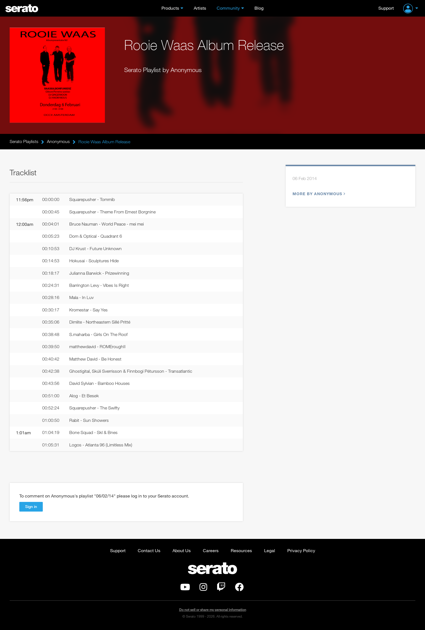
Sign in (31, 508)
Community (228, 7)
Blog (259, 7)
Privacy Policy (301, 552)
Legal (269, 552)
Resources (241, 552)
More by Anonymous (318, 194)
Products (170, 7)
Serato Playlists (24, 141)
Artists (200, 7)
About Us (181, 552)
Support (386, 7)
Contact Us (149, 552)
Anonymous (58, 141)
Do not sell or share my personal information (212, 612)
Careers (211, 552)
